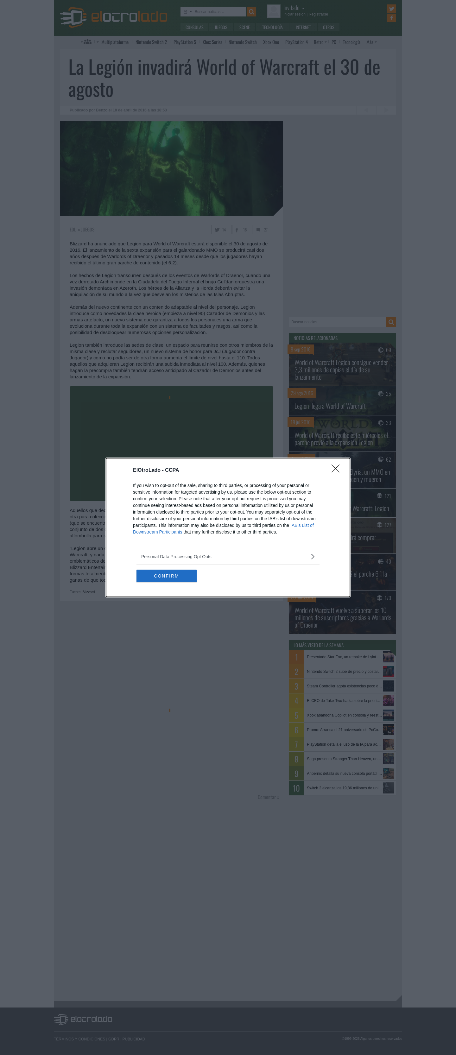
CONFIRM (166, 575)
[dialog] (228, 527)
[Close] (338, 470)
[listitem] (228, 556)
